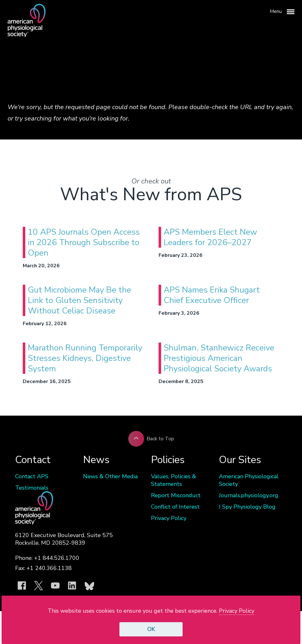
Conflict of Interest (175, 507)
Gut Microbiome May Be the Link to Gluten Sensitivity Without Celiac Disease (79, 300)
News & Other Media (110, 476)
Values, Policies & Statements (173, 480)
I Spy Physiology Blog (247, 507)
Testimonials (31, 488)
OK (151, 629)
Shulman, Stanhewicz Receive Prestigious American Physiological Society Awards (219, 358)
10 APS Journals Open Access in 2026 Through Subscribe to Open (84, 242)
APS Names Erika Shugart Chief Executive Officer (212, 295)
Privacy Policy (168, 518)
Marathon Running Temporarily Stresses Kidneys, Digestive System (85, 358)
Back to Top (151, 438)
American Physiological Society (249, 480)
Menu (282, 11)
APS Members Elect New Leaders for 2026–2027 (210, 237)
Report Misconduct (176, 495)
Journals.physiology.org (248, 495)
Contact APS (31, 476)
